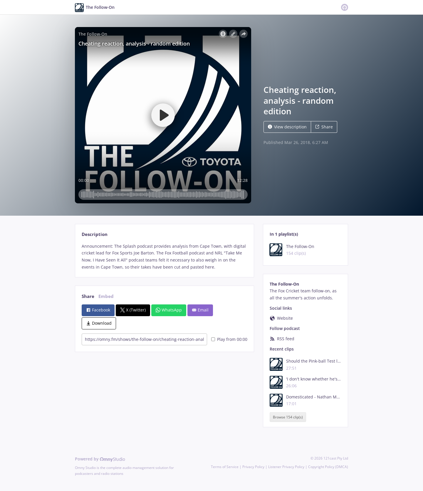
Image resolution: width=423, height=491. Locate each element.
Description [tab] (95, 234)
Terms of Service (225, 466)
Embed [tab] (106, 296)
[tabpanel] (164, 257)
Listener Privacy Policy (286, 466)
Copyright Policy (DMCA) (328, 466)
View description (287, 127)
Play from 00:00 (229, 339)
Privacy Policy (253, 466)
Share (324, 127)
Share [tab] (88, 296)
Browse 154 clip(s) (288, 417)
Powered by (100, 459)
